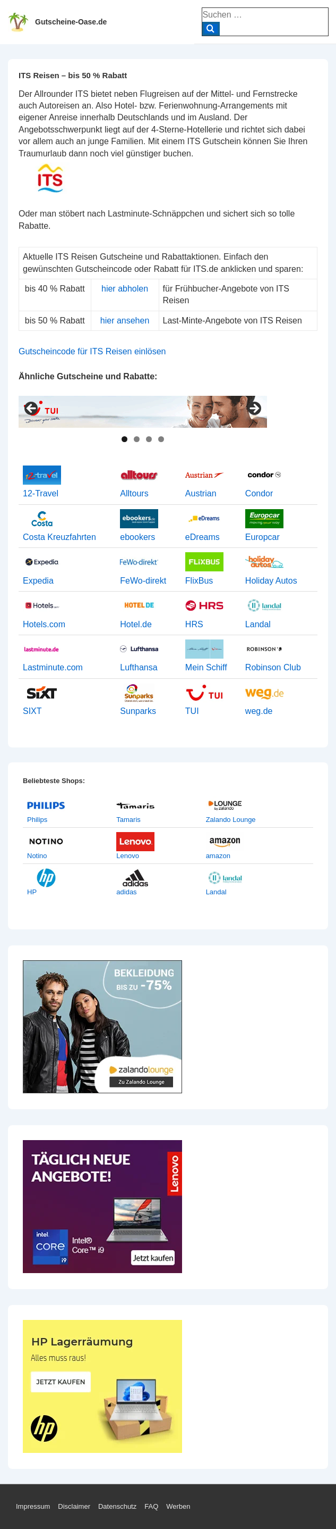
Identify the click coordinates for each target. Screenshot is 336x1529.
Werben (178, 1506)
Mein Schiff (206, 667)
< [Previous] (32, 409)
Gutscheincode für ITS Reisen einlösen (92, 351)
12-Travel (40, 493)
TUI (192, 711)
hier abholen (124, 288)
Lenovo (127, 856)
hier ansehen (125, 320)
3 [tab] (149, 439)
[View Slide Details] (143, 412)
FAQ (151, 1506)
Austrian (201, 493)
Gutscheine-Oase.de (71, 22)
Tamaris (128, 820)
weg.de (259, 711)
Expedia (38, 580)
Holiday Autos (271, 580)
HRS (194, 624)
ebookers (137, 537)
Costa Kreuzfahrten (59, 537)
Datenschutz (117, 1506)
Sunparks (138, 711)
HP (32, 892)
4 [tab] (161, 439)
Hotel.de (136, 624)
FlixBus (199, 580)
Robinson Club (273, 667)
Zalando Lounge (231, 820)
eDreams (202, 537)
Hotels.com (44, 624)
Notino (37, 856)
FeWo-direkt (143, 580)
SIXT (32, 711)
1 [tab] (124, 439)
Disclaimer (74, 1506)
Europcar (262, 537)
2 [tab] (137, 439)
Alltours (134, 493)
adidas (126, 892)
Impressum (33, 1506)
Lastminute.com (53, 667)
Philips (37, 820)
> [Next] (254, 409)
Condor (259, 493)
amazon (218, 856)
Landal (258, 624)
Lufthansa (138, 667)
